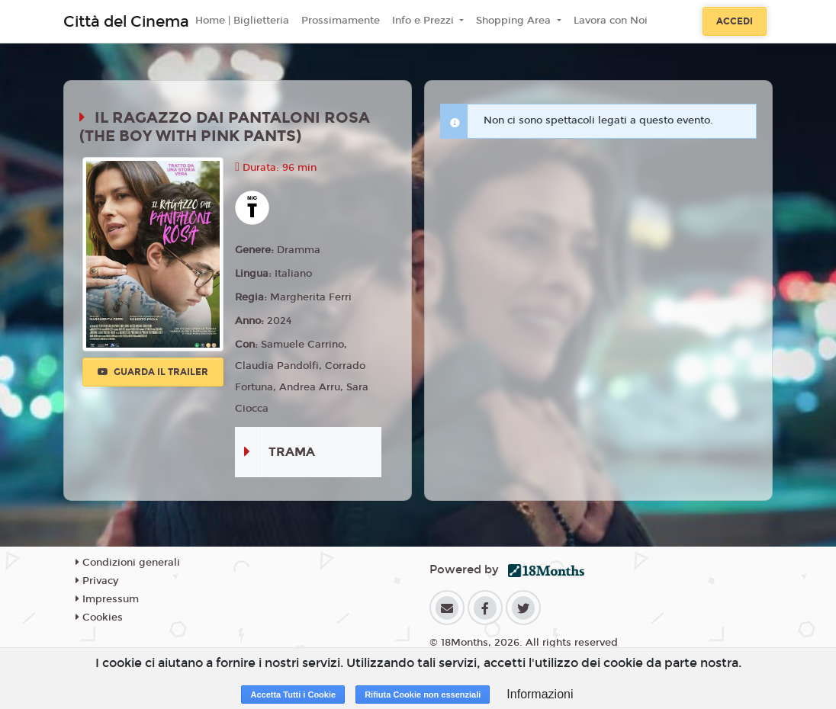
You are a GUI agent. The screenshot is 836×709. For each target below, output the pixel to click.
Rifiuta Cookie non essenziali (423, 694)
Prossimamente (340, 20)
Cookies (99, 617)
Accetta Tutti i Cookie (293, 694)
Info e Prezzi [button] (424, 20)
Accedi (734, 21)
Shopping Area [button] (515, 20)
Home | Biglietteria (242, 20)
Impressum (107, 599)
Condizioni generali (128, 563)
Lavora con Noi (611, 20)
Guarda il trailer (153, 372)
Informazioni (539, 694)
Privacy (97, 581)
